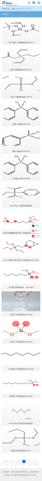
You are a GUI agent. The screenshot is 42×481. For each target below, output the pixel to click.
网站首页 (18, 9)
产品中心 (28, 9)
